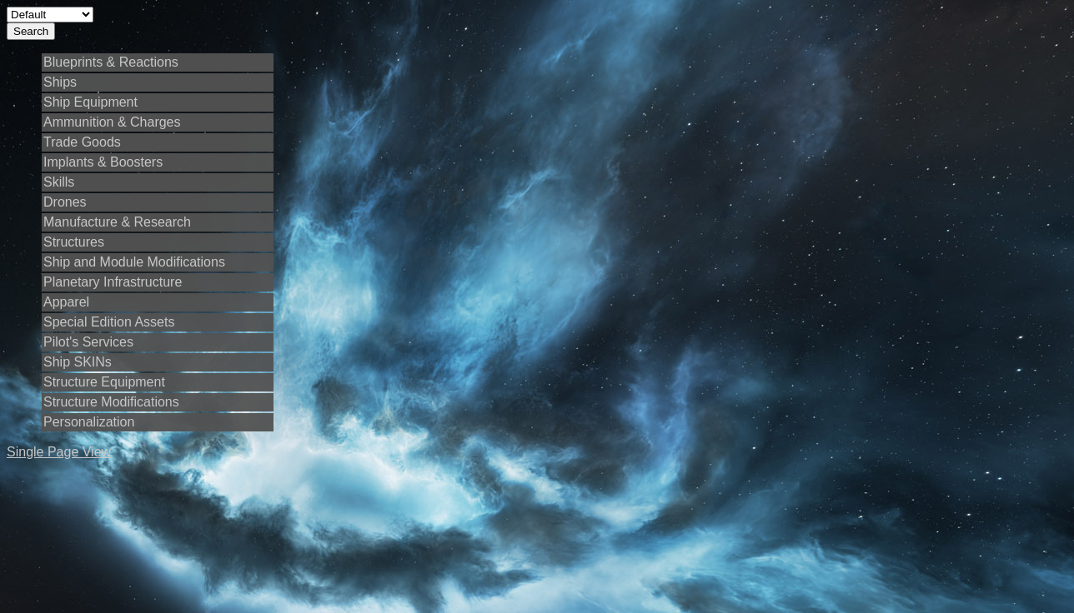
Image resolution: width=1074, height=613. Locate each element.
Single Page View (59, 452)
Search (30, 31)
